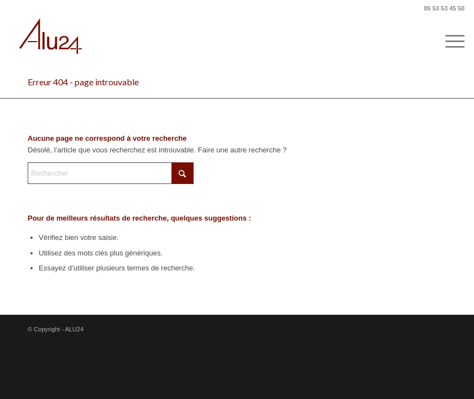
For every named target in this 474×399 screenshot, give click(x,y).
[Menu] (449, 41)
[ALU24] (51, 41)
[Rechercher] (111, 173)
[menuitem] (449, 41)
